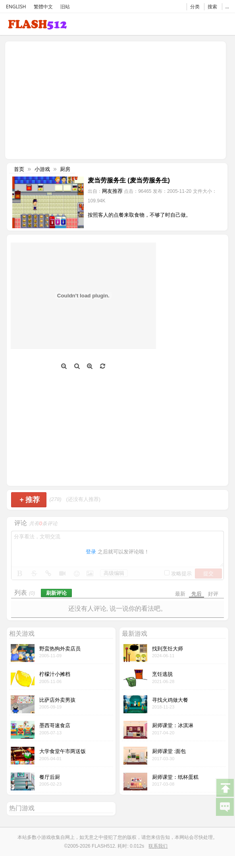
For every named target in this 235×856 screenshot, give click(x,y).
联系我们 (158, 846)
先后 (196, 594)
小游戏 (42, 169)
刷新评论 (56, 593)
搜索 (212, 6)
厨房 (65, 169)
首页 (19, 169)
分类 (195, 6)
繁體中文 (43, 6)
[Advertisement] (74, 99)
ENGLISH (16, 6)
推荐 (29, 500)
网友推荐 (112, 191)
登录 (91, 552)
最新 (180, 594)
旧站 (65, 6)
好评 (213, 594)
